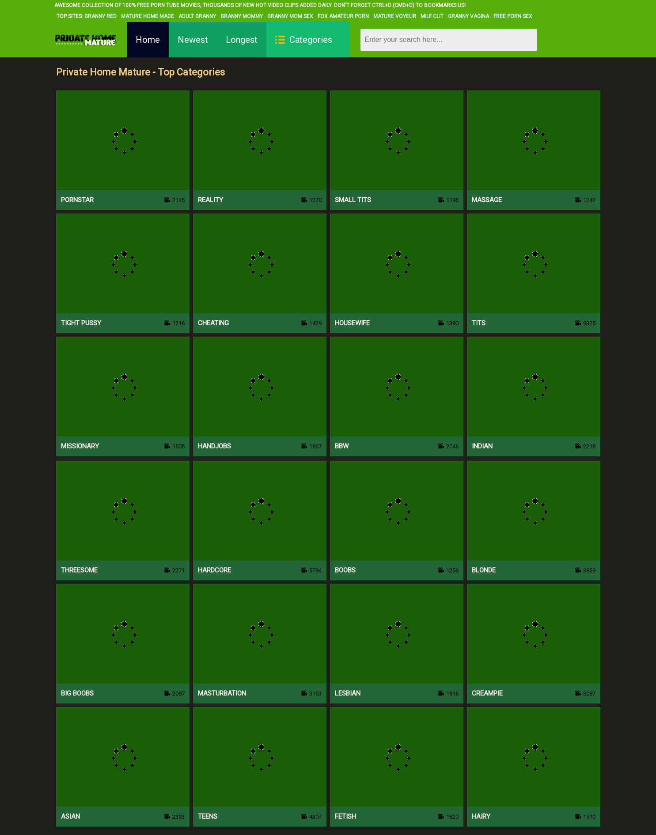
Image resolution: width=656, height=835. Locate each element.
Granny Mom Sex (290, 16)
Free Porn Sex (512, 16)
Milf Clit (432, 16)
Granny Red (100, 16)
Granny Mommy (241, 16)
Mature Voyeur (394, 16)
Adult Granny (197, 16)
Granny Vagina (468, 16)
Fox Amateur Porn (343, 16)
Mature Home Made (147, 16)
